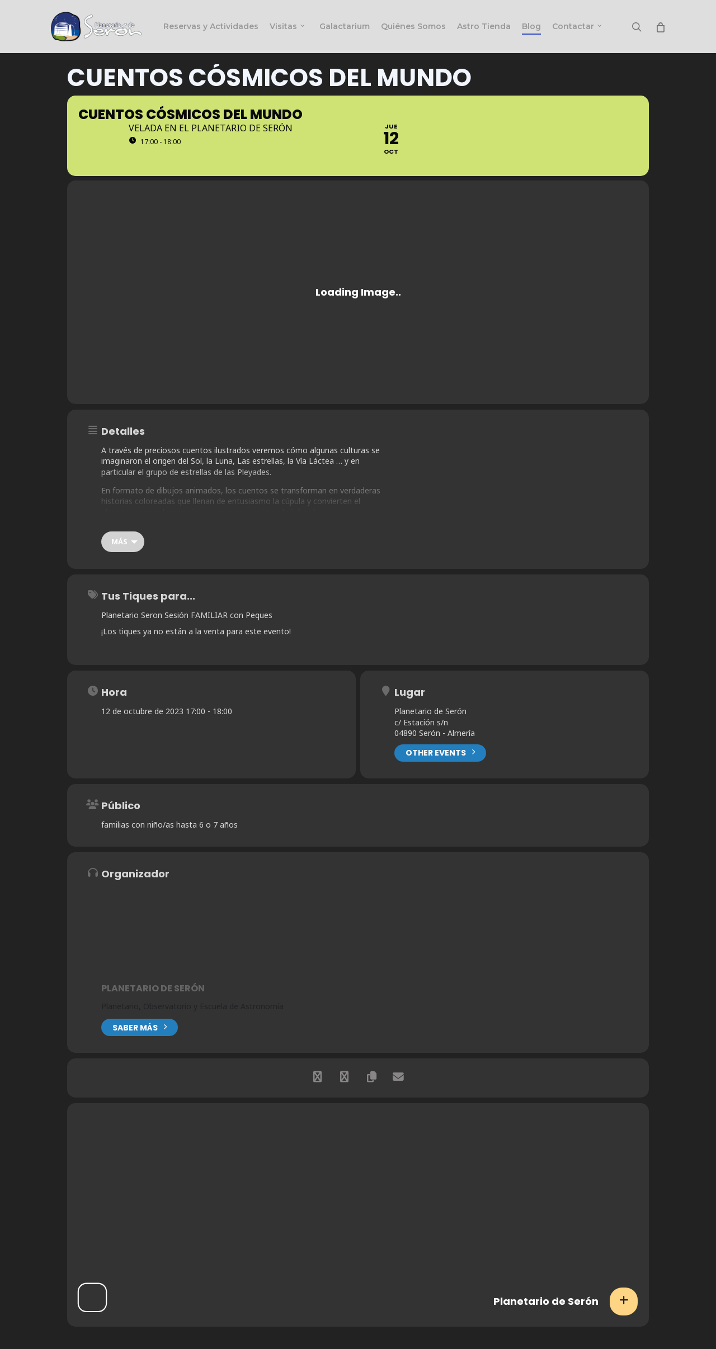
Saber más (139, 1026)
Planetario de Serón (153, 988)
